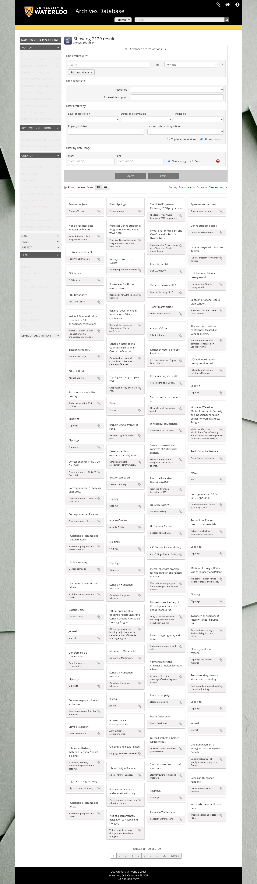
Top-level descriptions (181, 139)
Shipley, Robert (30, 214)
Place (25, 241)
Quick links (237, 4)
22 (164, 855)
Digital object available (133, 113)
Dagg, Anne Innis (31, 201)
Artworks (26, 314)
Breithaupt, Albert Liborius (38, 227)
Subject (26, 247)
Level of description (36, 335)
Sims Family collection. (35, 73)
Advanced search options (146, 49)
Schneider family (31, 168)
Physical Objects (31, 307)
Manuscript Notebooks (35, 287)
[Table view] (105, 187)
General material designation (163, 126)
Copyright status (77, 126)
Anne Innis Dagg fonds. (36, 93)
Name (25, 235)
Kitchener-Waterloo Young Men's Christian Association (55, 194)
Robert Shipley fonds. (34, 113)
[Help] (216, 161)
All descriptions (211, 139)
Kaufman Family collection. (38, 119)
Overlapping (177, 161)
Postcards (27, 300)
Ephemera (27, 267)
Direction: (202, 187)
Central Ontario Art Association (40, 221)
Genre (25, 254)
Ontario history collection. (37, 100)
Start (71, 155)
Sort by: (173, 187)
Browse (122, 19)
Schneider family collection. (38, 60)
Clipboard (218, 4)
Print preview (74, 187)
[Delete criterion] (220, 64)
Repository (121, 89)
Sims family (28, 181)
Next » (175, 855)
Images (25, 281)
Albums (26, 294)
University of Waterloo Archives (41, 147)
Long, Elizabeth (30, 174)
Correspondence (31, 274)
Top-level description (115, 97)
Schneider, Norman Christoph (40, 188)
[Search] (182, 19)
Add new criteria (81, 72)
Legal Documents (32, 320)
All (22, 53)
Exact (195, 161)
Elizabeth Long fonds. (34, 66)
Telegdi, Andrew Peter (35, 208)
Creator (27, 155)
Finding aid (180, 113)
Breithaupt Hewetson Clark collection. (45, 86)
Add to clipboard (99, 211)
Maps (24, 327)
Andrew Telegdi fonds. (35, 106)
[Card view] (98, 187)
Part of (26, 47)
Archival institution (36, 127)
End (119, 155)
